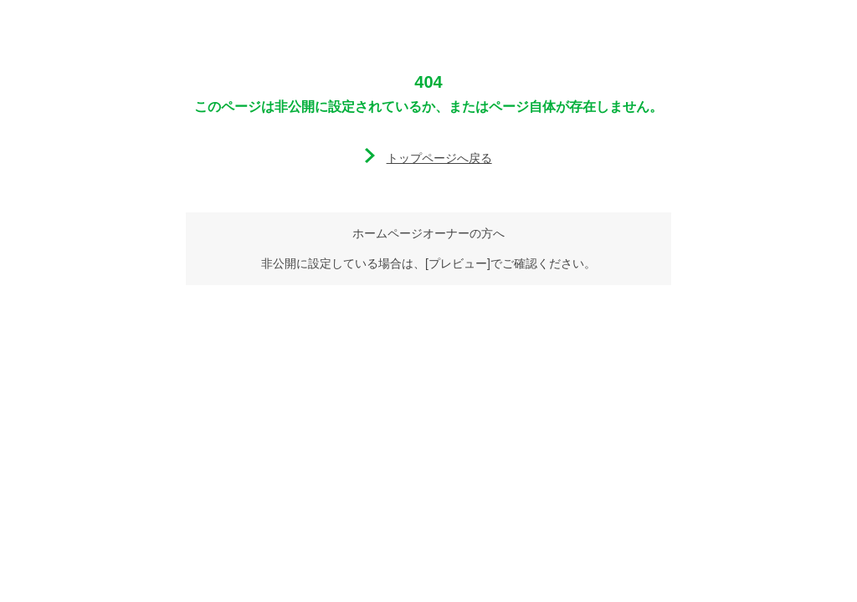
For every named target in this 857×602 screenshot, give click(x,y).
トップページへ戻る (439, 158)
